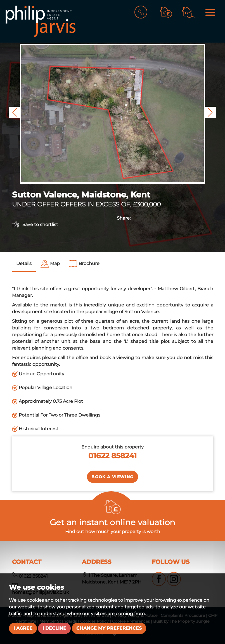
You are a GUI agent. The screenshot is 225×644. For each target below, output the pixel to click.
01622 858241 (112, 455)
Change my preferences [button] (109, 628)
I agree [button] (22, 628)
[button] (14, 112)
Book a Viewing (112, 476)
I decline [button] (54, 628)
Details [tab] (24, 263)
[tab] (50, 264)
